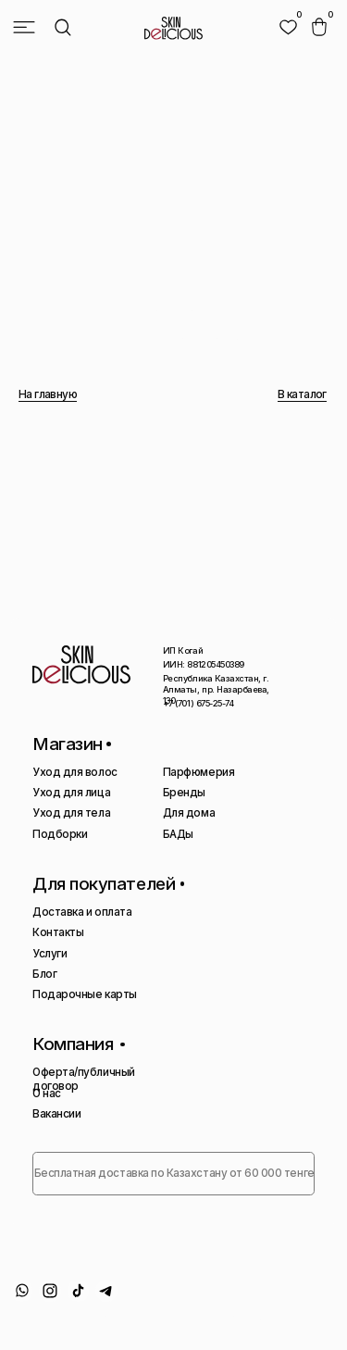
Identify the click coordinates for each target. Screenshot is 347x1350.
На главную (48, 394)
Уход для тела (71, 812)
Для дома (189, 812)
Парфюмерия (198, 772)
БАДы (178, 834)
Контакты (57, 932)
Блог (44, 974)
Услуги (49, 953)
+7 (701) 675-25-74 (198, 703)
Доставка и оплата (81, 912)
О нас (46, 1093)
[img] (288, 27)
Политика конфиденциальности (95, 1317)
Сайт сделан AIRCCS (243, 1317)
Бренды (184, 792)
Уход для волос (74, 772)
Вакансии (56, 1113)
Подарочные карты (84, 994)
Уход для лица (71, 792)
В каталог (302, 394)
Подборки (59, 834)
